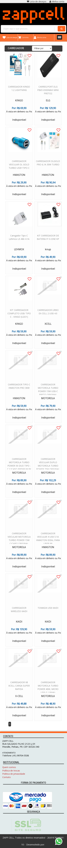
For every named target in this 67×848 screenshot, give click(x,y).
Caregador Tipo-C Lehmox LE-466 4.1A (19, 238)
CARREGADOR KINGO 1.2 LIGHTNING (19, 89)
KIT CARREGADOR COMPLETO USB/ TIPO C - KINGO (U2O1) (19, 314)
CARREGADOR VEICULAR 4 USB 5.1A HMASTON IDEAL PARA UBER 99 (48, 539)
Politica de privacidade (13, 773)
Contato (6, 777)
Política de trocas (11, 770)
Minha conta (56, 1)
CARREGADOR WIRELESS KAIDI (19, 610)
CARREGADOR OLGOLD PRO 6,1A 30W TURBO (48, 163)
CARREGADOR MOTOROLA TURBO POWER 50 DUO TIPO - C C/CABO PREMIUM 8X (19, 464)
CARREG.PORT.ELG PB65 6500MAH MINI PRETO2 (48, 90)
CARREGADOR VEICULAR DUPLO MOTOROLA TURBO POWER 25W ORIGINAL (48, 464)
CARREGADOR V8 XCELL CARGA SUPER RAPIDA (19, 686)
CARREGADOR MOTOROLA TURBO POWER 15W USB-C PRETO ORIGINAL (48, 390)
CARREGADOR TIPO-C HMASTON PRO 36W (19, 387)
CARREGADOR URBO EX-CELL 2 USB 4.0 (48, 312)
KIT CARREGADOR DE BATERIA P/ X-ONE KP (48, 238)
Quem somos (9, 767)
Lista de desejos (36, 1)
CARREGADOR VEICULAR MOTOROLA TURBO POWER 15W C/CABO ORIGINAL (19, 539)
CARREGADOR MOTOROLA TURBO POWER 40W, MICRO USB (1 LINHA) (47, 687)
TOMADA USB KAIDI (48, 608)
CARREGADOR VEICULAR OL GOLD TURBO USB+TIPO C (19, 165)
